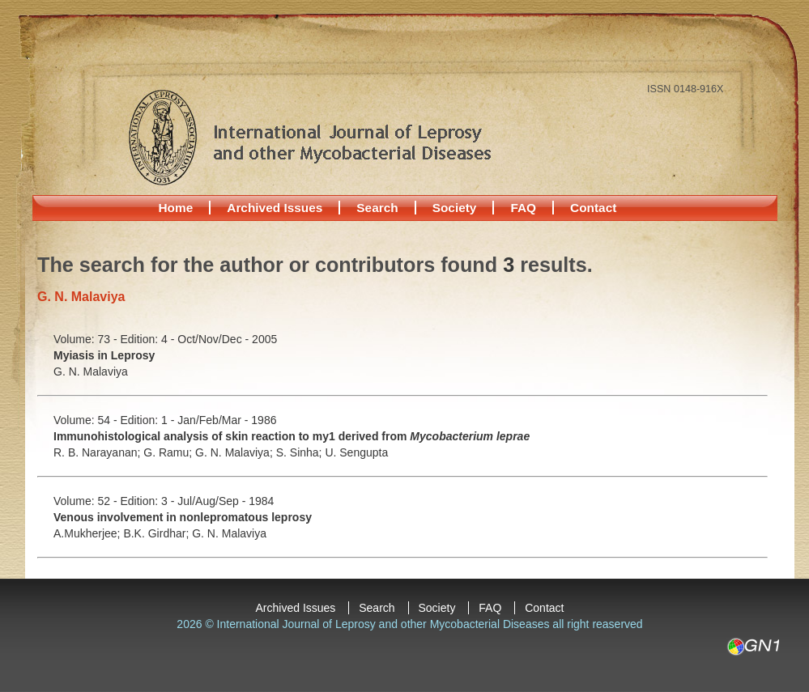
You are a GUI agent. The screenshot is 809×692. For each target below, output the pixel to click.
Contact (593, 207)
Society (454, 207)
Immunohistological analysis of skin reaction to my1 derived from (291, 436)
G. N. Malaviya (90, 371)
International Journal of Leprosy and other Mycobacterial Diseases (309, 136)
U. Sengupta (356, 452)
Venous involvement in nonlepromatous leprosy (182, 517)
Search (377, 207)
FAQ (523, 207)
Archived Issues (274, 207)
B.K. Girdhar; (157, 533)
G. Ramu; (169, 452)
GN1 (752, 646)
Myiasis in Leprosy (104, 355)
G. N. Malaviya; (235, 452)
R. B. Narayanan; (98, 452)
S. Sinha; (301, 452)
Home (176, 207)
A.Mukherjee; (88, 533)
